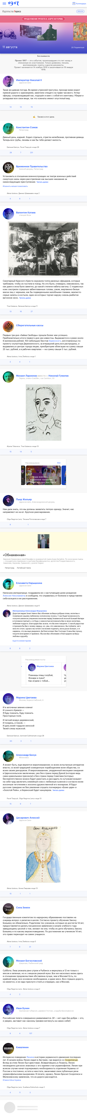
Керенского (55, 341)
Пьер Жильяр (24, 499)
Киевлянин (22, 1047)
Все (58, 463)
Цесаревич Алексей (28, 818)
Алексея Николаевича (14, 596)
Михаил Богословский (29, 961)
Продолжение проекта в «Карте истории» (43, 19)
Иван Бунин (22, 1008)
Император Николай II (29, 80)
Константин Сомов (27, 127)
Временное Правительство (31, 166)
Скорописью (71, 1060)
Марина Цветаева (45, 666)
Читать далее (42, 182)
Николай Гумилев (58, 376)
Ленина (30, 1057)
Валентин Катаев (25, 212)
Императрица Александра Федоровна (30, 611)
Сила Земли (23, 907)
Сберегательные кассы (29, 325)
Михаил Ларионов (26, 376)
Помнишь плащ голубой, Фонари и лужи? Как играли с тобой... (40, 678)
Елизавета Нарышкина (29, 583)
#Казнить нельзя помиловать (15, 186)
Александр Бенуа (26, 755)
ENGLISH (80, 11)
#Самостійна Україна (12, 1080)
